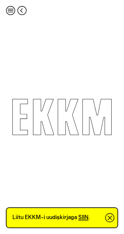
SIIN (83, 217)
